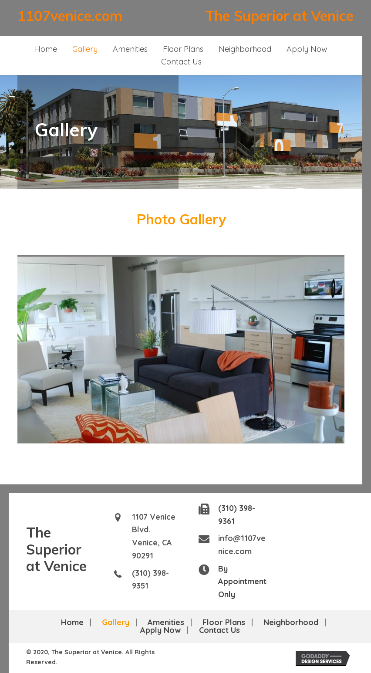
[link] (46, 49)
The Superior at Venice (279, 15)
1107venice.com (69, 15)
